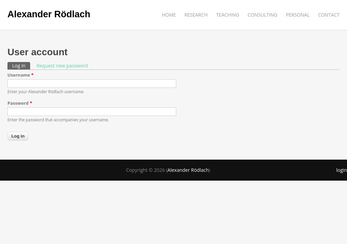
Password (19, 103)
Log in (21, 65)
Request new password (62, 65)
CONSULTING (263, 15)
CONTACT (329, 15)
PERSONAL (298, 15)
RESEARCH (196, 15)
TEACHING (227, 15)
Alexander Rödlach (48, 14)
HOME (169, 15)
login (341, 170)
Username (20, 75)
